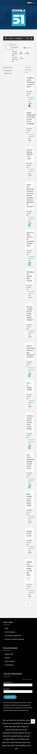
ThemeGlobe (9, 665)
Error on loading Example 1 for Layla (30, 154)
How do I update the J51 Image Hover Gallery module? (30, 313)
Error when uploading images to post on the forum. (30, 461)
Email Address (8, 682)
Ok (33, 721)
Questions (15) (8, 67)
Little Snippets (10, 661)
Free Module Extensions (13, 635)
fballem (14, 45)
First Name (6, 689)
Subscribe (27, 48)
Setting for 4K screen (29, 533)
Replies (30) (7, 73)
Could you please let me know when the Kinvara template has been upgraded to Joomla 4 (30, 195)
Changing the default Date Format (30, 276)
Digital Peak (9, 654)
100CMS (7, 658)
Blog (6, 628)
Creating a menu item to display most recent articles (30, 422)
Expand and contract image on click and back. (30, 568)
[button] (31, 3)
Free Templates (10, 632)
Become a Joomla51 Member (14, 639)
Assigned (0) (7, 70)
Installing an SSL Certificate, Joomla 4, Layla (31, 82)
